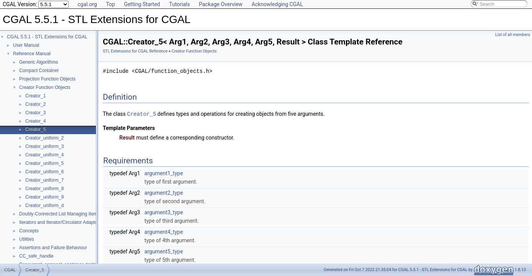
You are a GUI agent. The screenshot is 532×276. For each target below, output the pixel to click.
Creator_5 (35, 129)
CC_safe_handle (36, 256)
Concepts (29, 230)
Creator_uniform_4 (44, 155)
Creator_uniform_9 (44, 197)
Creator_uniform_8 (44, 188)
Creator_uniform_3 (44, 146)
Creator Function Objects (44, 87)
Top (110, 4)
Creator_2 (35, 104)
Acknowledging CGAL (277, 4)
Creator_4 (35, 121)
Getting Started (142, 4)
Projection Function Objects (47, 79)
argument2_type (164, 192)
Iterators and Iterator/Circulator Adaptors (60, 222)
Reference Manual (32, 53)
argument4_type (164, 231)
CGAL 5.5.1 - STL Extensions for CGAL (47, 36)
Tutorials (179, 4)
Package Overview (220, 4)
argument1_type (164, 173)
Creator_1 (35, 96)
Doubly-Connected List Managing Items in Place (68, 214)
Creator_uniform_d (44, 205)
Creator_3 (35, 112)
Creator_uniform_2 (44, 138)
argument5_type (164, 251)
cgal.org (87, 4)
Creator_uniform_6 (44, 171)
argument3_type (164, 212)
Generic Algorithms (38, 62)
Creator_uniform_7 (44, 180)
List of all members (512, 34)
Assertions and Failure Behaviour (53, 247)
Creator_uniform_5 (44, 163)
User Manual (26, 45)
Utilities (26, 239)
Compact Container (39, 70)
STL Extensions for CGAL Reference (135, 51)
